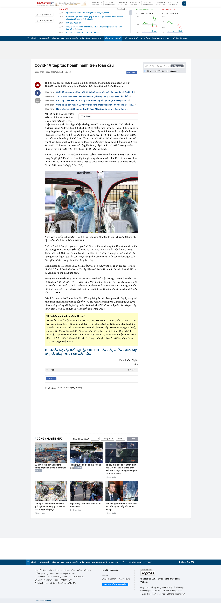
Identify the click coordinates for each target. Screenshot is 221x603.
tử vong (79, 388)
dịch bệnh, (70, 388)
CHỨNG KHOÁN (44, 38)
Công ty (150, 71)
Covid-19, (61, 388)
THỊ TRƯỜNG (144, 38)
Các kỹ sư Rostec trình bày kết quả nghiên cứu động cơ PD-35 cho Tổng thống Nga (50, 506)
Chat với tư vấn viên (115, 584)
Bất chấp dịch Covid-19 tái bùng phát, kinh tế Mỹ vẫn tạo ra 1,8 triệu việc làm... (93, 101)
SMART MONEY (97, 38)
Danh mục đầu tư (44, 21)
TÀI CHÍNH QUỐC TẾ (113, 38)
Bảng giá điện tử (43, 15)
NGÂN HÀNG (85, 38)
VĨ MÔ (125, 38)
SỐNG (153, 38)
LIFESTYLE (161, 38)
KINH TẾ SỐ (133, 38)
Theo (92, 370)
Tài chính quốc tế (63, 72)
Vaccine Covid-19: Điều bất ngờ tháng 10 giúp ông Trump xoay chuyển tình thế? (93, 96)
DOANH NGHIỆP (71, 38)
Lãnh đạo (173, 71)
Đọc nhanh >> (122, 9)
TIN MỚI (86, 116)
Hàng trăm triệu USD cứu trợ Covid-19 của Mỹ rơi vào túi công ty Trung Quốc (92, 109)
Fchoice (183, 38)
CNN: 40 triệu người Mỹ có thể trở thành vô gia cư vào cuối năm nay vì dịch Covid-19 (95, 92)
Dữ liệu (176, 38)
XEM (132, 439)
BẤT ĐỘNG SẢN (58, 38)
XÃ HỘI (33, 38)
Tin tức (161, 71)
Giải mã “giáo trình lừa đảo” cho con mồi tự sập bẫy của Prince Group (121, 506)
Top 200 (190, 562)
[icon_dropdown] (184, 3)
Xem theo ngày (81, 439)
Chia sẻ (132, 73)
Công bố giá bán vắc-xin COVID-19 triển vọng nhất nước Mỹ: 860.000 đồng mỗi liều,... (96, 105)
